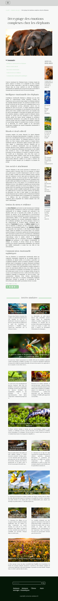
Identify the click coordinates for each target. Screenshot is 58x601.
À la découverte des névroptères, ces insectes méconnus (48, 186)
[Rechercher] (27, 583)
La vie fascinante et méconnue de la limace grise (17, 449)
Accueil (7, 10)
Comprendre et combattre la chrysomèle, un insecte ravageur (40, 313)
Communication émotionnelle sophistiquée (16, 75)
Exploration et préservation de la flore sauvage (24, 558)
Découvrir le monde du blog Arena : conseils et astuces (47, 214)
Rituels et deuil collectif (12, 66)
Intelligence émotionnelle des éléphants (16, 63)
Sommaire (11, 60)
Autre (42, 588)
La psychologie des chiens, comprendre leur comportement (49, 160)
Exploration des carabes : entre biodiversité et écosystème (17, 313)
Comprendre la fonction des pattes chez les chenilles (40, 517)
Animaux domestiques (24, 589)
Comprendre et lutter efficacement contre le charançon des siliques (17, 517)
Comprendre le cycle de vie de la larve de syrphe (48, 134)
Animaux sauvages (15, 10)
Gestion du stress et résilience (13, 72)
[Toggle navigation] (8, 2)
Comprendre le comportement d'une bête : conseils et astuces (49, 84)
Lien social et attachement (12, 69)
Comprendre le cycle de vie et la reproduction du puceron (17, 380)
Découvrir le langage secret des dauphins (47, 109)
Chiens (33, 588)
